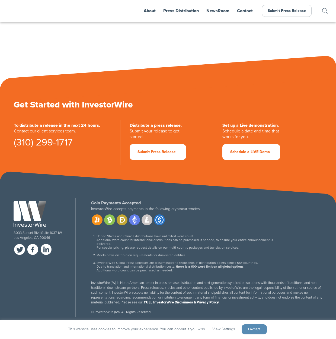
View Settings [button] (223, 329)
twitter (19, 249)
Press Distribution (181, 11)
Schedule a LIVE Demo (250, 152)
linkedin (46, 249)
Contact (245, 11)
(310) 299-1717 (43, 143)
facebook (32, 249)
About (150, 11)
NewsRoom (217, 11)
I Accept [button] (254, 329)
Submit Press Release (287, 10)
